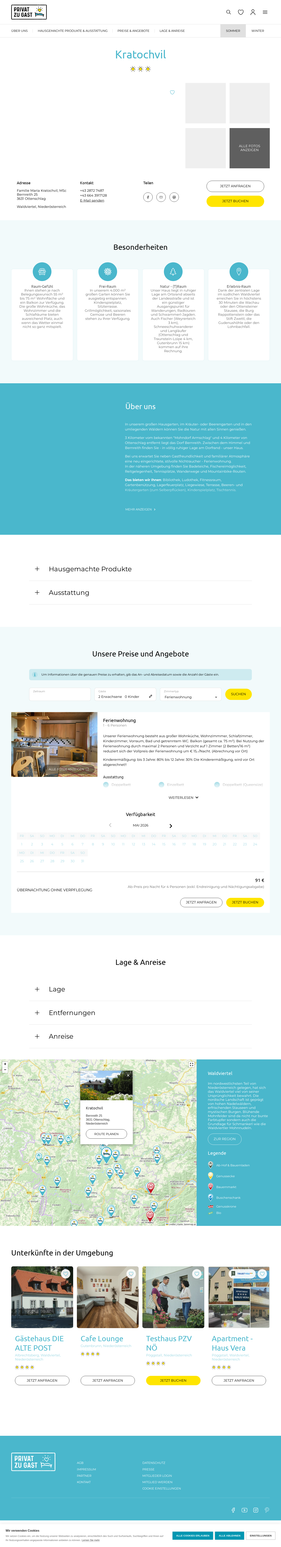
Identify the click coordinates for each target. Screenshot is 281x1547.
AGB (80, 1478)
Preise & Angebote (133, 31)
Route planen (106, 1149)
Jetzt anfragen (235, 186)
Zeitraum (39, 706)
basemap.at (190, 1239)
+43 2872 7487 (92, 191)
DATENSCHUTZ (153, 1478)
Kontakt (84, 1497)
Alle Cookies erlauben (193, 1535)
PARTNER (84, 1491)
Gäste (102, 706)
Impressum (86, 1484)
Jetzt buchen (235, 201)
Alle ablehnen (229, 1535)
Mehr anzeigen (140, 525)
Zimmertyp (171, 706)
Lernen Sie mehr (91, 1540)
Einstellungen (261, 1535)
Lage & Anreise (172, 31)
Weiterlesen (184, 813)
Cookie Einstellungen (161, 1504)
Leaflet (170, 1239)
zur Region (225, 1154)
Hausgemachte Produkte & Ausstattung (73, 31)
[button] (106, 1171)
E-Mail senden (92, 201)
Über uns (19, 31)
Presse (148, 1484)
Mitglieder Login (157, 1491)
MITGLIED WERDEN (157, 1497)
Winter (257, 31)
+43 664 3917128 (93, 196)
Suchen (238, 709)
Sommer (233, 31)
